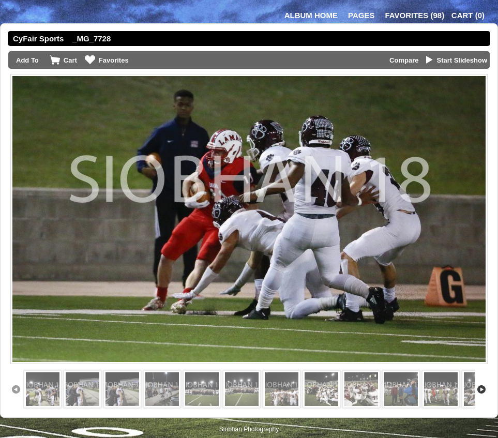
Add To (27, 60)
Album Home (311, 15)
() (414, 15)
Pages (361, 15)
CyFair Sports (38, 38)
